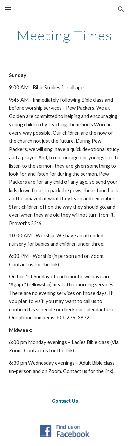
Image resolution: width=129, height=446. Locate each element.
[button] (8, 9)
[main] (64, 35)
